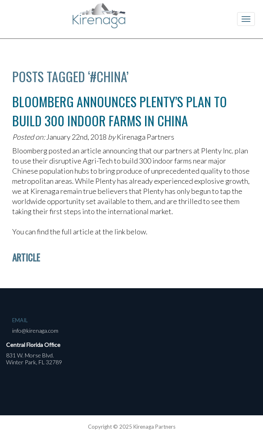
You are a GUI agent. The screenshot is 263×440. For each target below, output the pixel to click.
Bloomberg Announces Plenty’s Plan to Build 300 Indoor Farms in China (119, 111)
